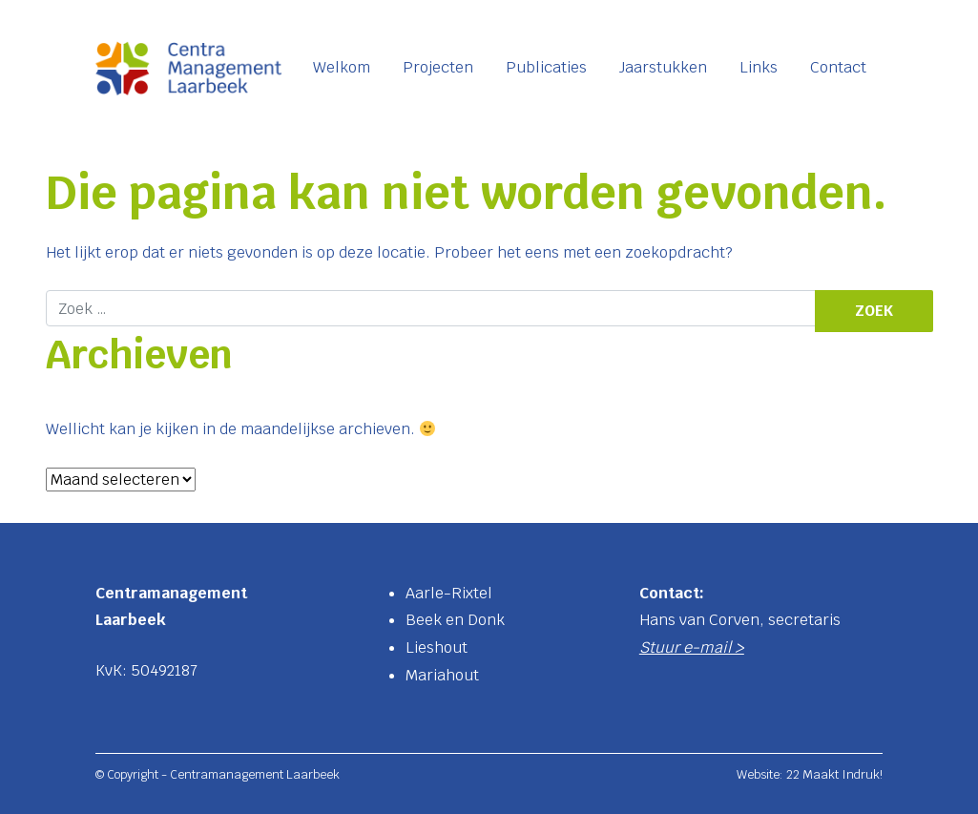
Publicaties (546, 67)
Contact (838, 67)
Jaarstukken (663, 67)
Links (758, 67)
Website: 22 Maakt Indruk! (810, 774)
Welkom (341, 67)
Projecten (438, 67)
